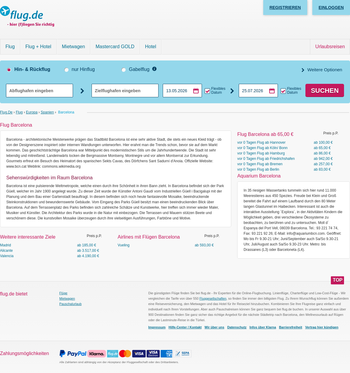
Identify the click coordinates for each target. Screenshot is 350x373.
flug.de (6, 112)
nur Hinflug (83, 69)
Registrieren (285, 7)
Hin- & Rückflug (32, 69)
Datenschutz (236, 327)
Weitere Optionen (324, 69)
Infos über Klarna (262, 327)
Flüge (63, 293)
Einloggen (331, 7)
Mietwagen (73, 46)
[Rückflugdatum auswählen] (258, 90)
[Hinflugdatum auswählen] (182, 90)
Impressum (157, 327)
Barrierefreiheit (290, 327)
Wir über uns (214, 327)
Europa (32, 112)
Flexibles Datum (218, 91)
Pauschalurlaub (70, 304)
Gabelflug (139, 69)
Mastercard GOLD (115, 46)
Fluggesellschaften (213, 298)
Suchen (325, 90)
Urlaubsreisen (330, 46)
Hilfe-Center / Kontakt (184, 327)
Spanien (47, 112)
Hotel (150, 46)
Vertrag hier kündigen (321, 327)
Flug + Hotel (38, 46)
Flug (10, 46)
